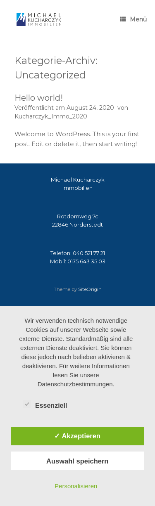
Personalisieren (76, 485)
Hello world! (38, 98)
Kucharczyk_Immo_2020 (50, 116)
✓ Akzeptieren (77, 436)
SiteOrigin (90, 289)
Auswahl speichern (77, 461)
